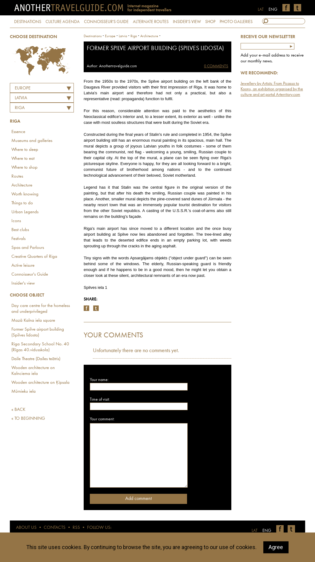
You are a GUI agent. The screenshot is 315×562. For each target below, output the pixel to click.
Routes (17, 176)
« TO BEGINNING (28, 418)
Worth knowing (24, 194)
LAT (261, 9)
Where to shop (24, 167)
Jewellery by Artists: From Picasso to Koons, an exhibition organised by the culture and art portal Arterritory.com (272, 89)
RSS (76, 527)
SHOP (210, 22)
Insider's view (23, 283)
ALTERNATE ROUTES (151, 22)
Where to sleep (24, 149)
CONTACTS (55, 527)
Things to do (22, 203)
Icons (16, 221)
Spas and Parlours (27, 248)
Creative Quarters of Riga (34, 256)
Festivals (18, 239)
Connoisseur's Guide (29, 274)
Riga (20, 108)
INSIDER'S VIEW (187, 22)
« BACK (18, 409)
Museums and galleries (31, 141)
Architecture (21, 185)
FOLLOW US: (99, 527)
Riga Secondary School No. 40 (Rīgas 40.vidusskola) (40, 347)
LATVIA (21, 98)
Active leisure (22, 265)
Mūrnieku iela (23, 391)
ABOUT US (26, 527)
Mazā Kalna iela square (33, 320)
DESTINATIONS (27, 22)
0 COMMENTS (216, 66)
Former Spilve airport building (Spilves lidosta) (37, 332)
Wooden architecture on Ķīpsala (40, 382)
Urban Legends (24, 212)
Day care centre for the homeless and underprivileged (40, 309)
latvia (123, 36)
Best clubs (20, 230)
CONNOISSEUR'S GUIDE (106, 22)
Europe (22, 88)
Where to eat (22, 158)
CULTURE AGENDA (63, 22)
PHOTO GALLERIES (236, 22)
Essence (18, 132)
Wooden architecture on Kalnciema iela (33, 371)
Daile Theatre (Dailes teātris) (35, 359)
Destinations (93, 36)
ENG (273, 9)
